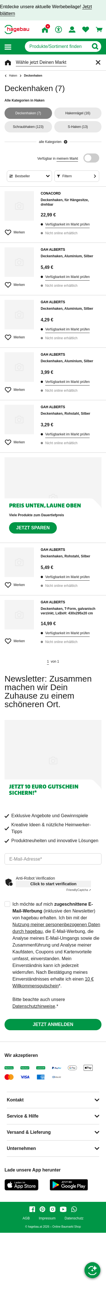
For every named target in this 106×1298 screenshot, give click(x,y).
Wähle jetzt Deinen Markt (41, 62)
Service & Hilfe (22, 1116)
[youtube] (63, 1209)
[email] (53, 859)
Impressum (47, 1218)
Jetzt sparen (33, 527)
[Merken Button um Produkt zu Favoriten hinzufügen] (19, 230)
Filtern (67, 176)
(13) (78, 126)
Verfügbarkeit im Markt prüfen (67, 224)
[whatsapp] (74, 1209)
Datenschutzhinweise (33, 1006)
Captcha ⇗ (78, 890)
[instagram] (52, 1209)
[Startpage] (17, 29)
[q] (56, 46)
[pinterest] (42, 1209)
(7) (28, 113)
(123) (28, 126)
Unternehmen (21, 1148)
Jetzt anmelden (53, 1024)
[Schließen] (98, 62)
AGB (26, 1218)
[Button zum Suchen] (94, 46)
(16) (77, 113)
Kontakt (15, 1099)
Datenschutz (73, 1218)
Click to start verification (53, 884)
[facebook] (32, 1209)
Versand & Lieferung (29, 1132)
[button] (8, 46)
